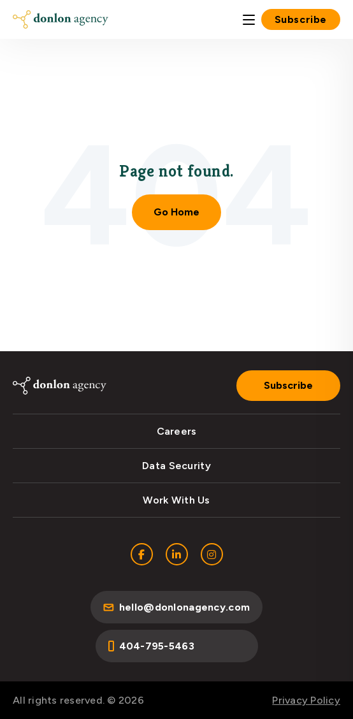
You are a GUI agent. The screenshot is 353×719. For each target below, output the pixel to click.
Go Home (176, 212)
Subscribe (301, 19)
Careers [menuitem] (177, 431)
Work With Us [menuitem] (176, 500)
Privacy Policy (306, 700)
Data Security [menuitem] (176, 466)
